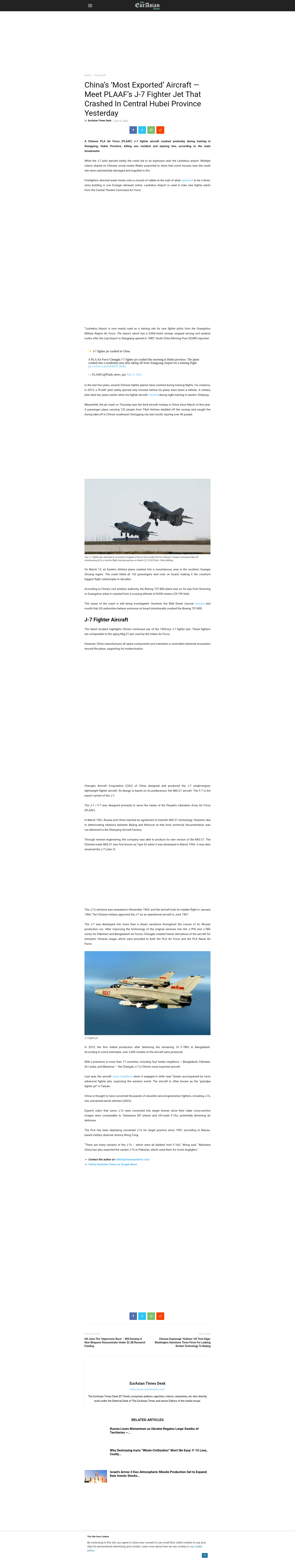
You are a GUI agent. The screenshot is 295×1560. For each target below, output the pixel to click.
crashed (153, 395)
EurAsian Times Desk (99, 120)
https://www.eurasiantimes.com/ (147, 1389)
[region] (147, 40)
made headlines (121, 1076)
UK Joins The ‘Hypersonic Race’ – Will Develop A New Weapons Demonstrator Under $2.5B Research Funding (114, 1342)
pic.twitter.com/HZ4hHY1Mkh (107, 366)
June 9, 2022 (134, 374)
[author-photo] (147, 1378)
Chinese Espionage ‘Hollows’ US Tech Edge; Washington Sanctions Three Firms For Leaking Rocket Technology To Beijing (183, 1342)
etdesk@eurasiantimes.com (132, 1159)
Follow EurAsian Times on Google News (112, 1164)
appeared (187, 180)
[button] (90, 5)
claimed (200, 603)
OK (205, 1555)
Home (87, 75)
